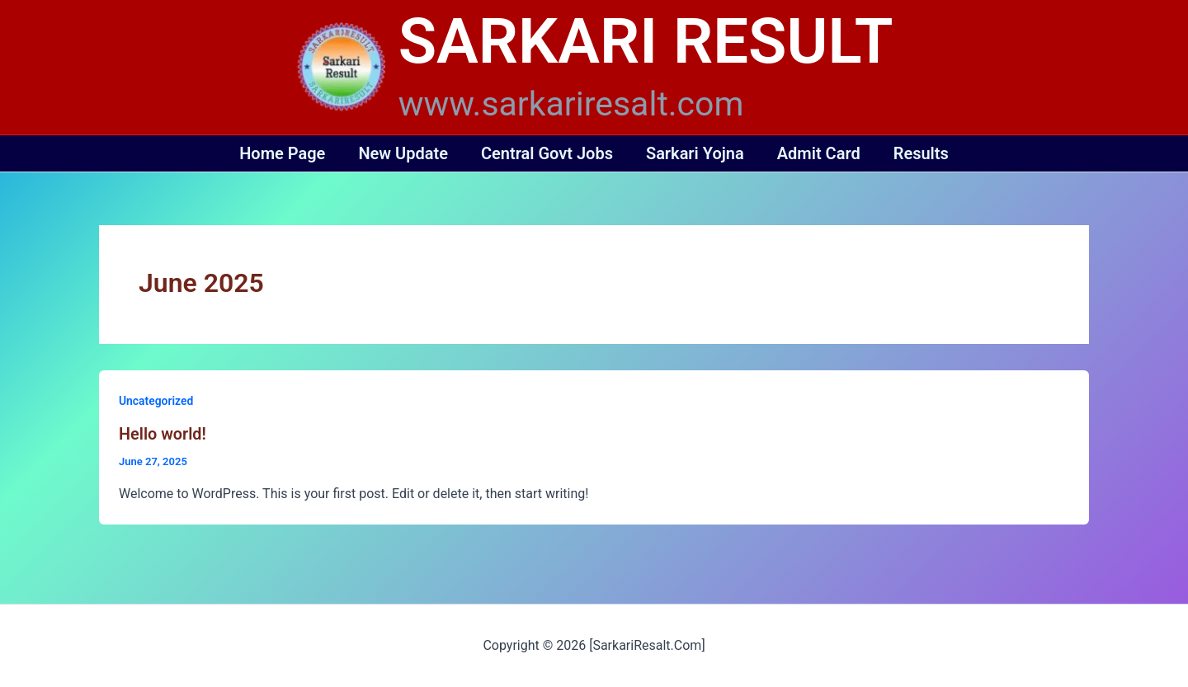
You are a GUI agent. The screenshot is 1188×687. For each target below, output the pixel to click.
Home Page (282, 153)
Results (921, 153)
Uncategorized (156, 400)
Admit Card (818, 153)
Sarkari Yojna (695, 153)
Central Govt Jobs (547, 153)
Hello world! (163, 434)
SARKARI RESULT (645, 41)
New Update (403, 153)
